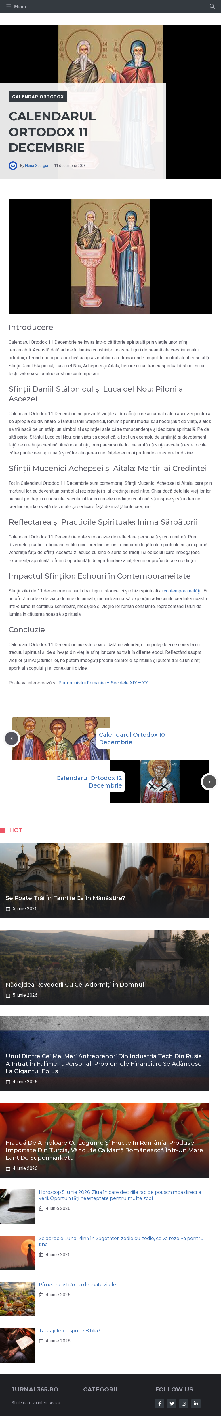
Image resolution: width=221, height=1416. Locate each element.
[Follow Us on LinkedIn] (196, 1403)
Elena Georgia (36, 165)
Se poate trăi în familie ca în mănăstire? (65, 898)
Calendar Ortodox (38, 97)
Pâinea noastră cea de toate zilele (77, 1284)
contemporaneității (182, 591)
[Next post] (209, 781)
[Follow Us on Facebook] (159, 1403)
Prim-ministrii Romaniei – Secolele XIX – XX (103, 683)
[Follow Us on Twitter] (171, 1403)
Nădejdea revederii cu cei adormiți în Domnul (75, 984)
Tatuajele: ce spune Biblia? (69, 1330)
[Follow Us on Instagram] (183, 1403)
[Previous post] (11, 738)
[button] (212, 6)
